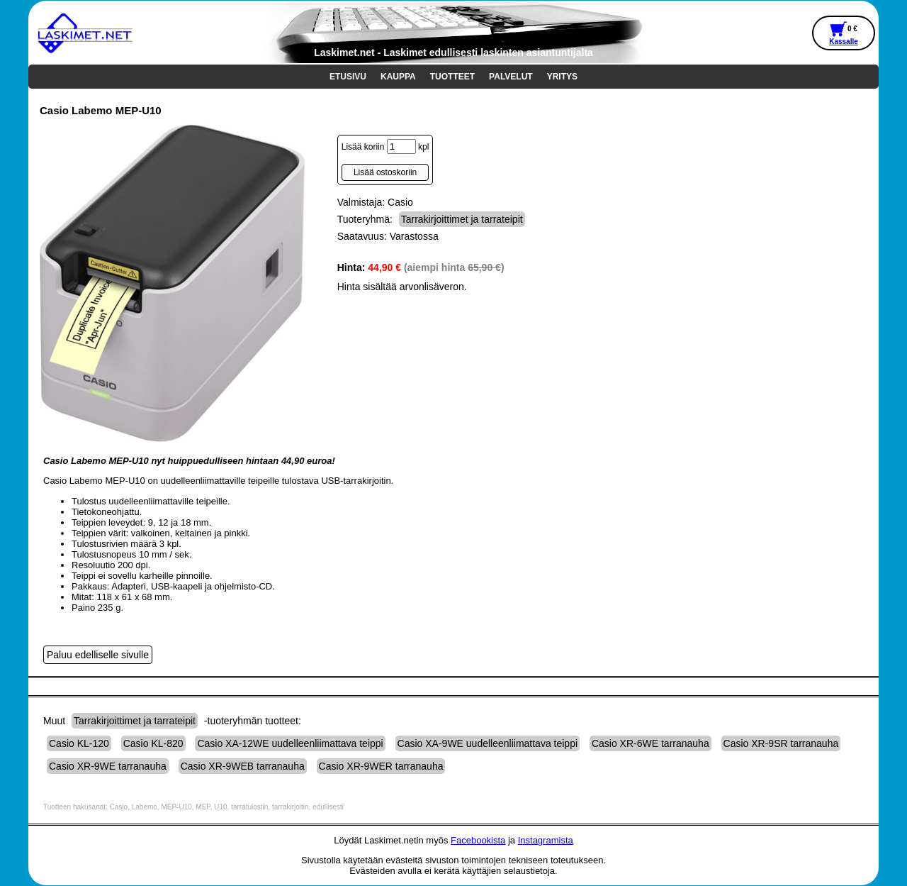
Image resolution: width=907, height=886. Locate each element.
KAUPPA (398, 77)
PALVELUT (511, 77)
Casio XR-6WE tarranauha (650, 743)
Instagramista (545, 840)
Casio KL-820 (153, 743)
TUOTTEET (452, 77)
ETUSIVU (347, 77)
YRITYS (562, 77)
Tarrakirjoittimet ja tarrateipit (462, 219)
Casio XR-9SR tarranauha (781, 743)
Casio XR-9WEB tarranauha (243, 766)
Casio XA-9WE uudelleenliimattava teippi (488, 743)
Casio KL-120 (79, 743)
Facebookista (478, 840)
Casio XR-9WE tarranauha (108, 766)
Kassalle (843, 41)
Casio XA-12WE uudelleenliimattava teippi (290, 743)
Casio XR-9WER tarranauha (381, 766)
